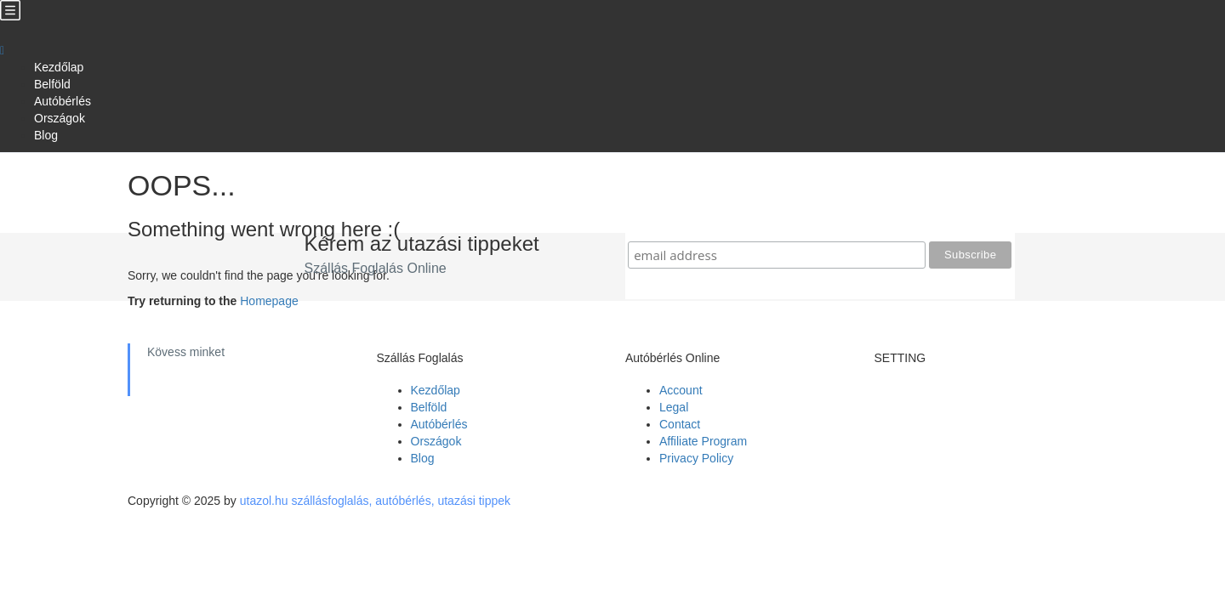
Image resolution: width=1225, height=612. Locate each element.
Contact (679, 424)
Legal (673, 407)
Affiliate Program (703, 441)
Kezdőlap (58, 67)
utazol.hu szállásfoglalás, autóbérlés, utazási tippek (375, 500)
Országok (59, 118)
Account (681, 390)
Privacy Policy (696, 458)
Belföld (52, 84)
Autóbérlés (62, 101)
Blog (46, 135)
